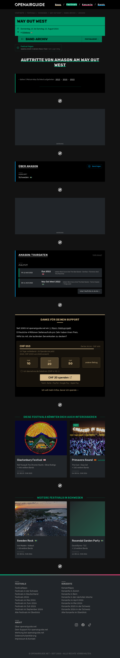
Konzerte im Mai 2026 (72, 602)
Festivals (31, 13)
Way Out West (56, 13)
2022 (72, 79)
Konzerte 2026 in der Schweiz (76, 608)
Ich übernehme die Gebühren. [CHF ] (40, 370)
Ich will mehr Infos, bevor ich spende (59, 389)
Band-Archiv (70, 13)
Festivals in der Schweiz (26, 590)
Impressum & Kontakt (25, 638)
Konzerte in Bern (69, 593)
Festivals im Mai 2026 (25, 599)
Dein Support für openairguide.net (31, 629)
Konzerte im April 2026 (72, 599)
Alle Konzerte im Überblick (74, 611)
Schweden (42, 13)
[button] (92, 39)
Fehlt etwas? (97, 255)
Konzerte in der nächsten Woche (77, 596)
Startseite (19, 13)
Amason (81, 13)
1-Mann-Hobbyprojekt (60, 328)
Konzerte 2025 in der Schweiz (76, 605)
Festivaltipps (21, 587)
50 (70, 362)
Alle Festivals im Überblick (27, 611)
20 (49, 362)
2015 (65, 79)
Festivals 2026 (22, 596)
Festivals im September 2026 (29, 608)
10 (29, 362)
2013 (58, 79)
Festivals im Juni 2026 (26, 602)
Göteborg (26, 33)
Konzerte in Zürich (70, 590)
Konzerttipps (68, 587)
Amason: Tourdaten (33, 254)
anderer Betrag (91, 362)
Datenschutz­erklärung (25, 635)
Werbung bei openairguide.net (29, 632)
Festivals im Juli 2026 (25, 605)
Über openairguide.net (25, 626)
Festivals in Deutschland (26, 593)
